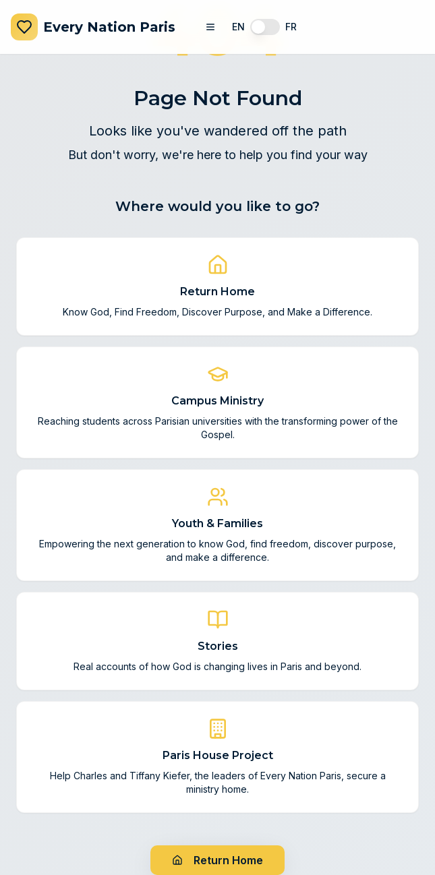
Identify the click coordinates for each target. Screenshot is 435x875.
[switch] (265, 27)
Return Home (217, 860)
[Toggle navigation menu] (210, 26)
